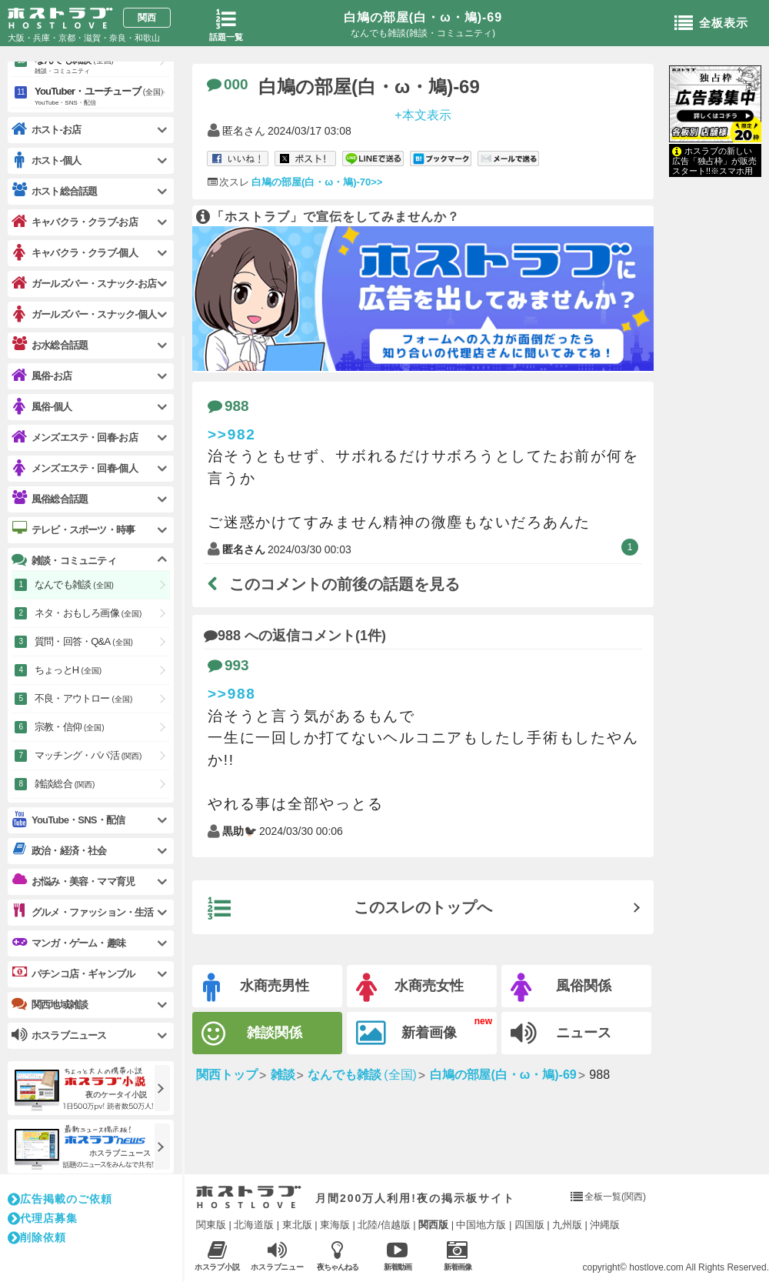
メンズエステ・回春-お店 (75, 437)
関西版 (433, 1224)
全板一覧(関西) (615, 1196)
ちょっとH (68, 670)
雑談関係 (251, 1033)
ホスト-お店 (47, 129)
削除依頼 (37, 1237)
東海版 (335, 1224)
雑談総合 (65, 784)
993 (228, 665)
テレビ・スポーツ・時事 (73, 529)
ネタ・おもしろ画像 (88, 613)
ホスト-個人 (47, 160)
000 (227, 84)
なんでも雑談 (102, 65)
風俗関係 (561, 988)
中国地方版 (481, 1224)
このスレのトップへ (350, 908)
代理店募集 (43, 1218)
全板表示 (711, 24)
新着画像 (406, 1033)
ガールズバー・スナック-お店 (84, 283)
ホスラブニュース (277, 1256)
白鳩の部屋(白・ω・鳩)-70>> (316, 182)
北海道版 (254, 1224)
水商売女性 (410, 988)
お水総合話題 (50, 345)
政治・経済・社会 (59, 850)
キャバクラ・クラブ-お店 (75, 222)
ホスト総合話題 (54, 191)
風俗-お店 (42, 375)
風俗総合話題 (50, 498)
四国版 (529, 1224)
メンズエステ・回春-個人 (75, 468)
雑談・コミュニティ (64, 560)
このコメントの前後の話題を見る (334, 584)
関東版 (211, 1224)
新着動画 (397, 1255)
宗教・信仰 (70, 727)
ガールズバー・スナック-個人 (84, 314)
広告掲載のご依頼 (60, 1199)
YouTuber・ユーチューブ (102, 97)
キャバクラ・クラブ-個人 (75, 252)
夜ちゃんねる (337, 1255)
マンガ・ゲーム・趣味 (68, 942)
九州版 (567, 1224)
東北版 (297, 1224)
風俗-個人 (42, 406)
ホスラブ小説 (217, 1255)
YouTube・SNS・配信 (68, 819)
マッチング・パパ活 (88, 755)
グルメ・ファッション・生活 (83, 912)
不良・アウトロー (83, 698)
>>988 (232, 694)
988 (228, 406)
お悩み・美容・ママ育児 (73, 881)
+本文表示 (422, 114)
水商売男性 (256, 988)
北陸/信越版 (384, 1224)
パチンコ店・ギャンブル (73, 973)
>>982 (232, 434)
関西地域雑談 (50, 1004)
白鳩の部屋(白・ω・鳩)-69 (423, 17)
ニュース (561, 1033)
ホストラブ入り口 (248, 1197)
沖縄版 (605, 1224)
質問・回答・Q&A (84, 641)
